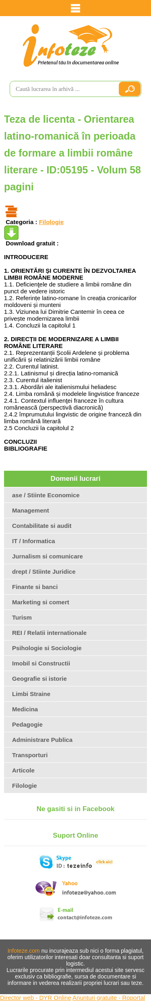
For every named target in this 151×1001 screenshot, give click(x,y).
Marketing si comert (40, 602)
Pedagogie (27, 724)
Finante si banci (35, 586)
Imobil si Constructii (41, 663)
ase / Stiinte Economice (46, 495)
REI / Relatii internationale (49, 632)
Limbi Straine (31, 693)
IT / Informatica (33, 541)
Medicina (25, 709)
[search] (60, 89)
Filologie (51, 221)
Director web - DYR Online (35, 997)
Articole (23, 770)
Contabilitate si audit (42, 525)
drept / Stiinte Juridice (44, 571)
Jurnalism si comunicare (47, 556)
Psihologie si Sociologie (47, 648)
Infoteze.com (24, 950)
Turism (22, 617)
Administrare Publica (42, 739)
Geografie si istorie (39, 678)
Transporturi (30, 755)
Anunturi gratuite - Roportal (108, 997)
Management (30, 510)
